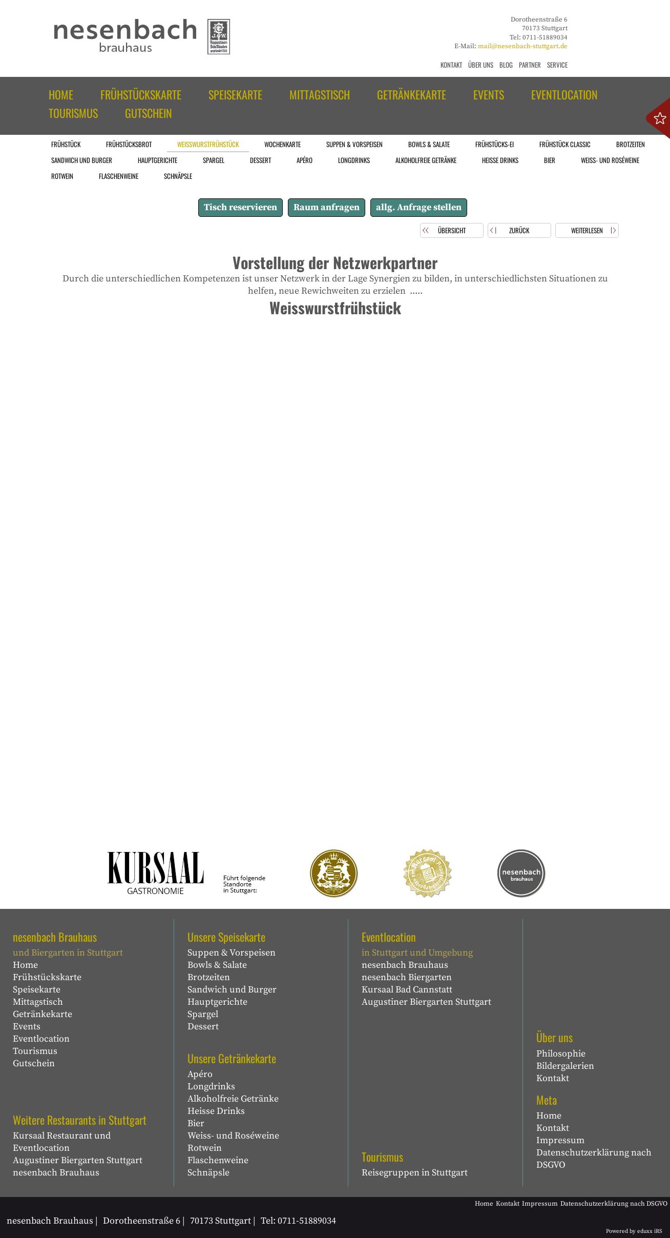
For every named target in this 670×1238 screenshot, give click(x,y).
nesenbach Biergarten (407, 977)
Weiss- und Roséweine (233, 1136)
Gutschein (34, 1063)
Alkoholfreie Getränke (233, 1099)
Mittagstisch (38, 1002)
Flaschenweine (217, 1160)
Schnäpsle (208, 1173)
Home (25, 965)
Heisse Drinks (216, 1111)
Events (26, 1026)
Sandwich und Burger (232, 990)
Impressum (560, 1140)
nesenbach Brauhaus (56, 1173)
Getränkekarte (42, 1014)
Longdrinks (211, 1086)
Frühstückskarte (47, 977)
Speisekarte (36, 990)
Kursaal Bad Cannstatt (407, 990)
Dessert (203, 1026)
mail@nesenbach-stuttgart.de (523, 46)
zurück (519, 230)
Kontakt (552, 1078)
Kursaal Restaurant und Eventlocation (62, 1142)
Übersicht (452, 230)
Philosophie (560, 1054)
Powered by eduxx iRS (634, 1231)
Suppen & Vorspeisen (231, 953)
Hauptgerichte (217, 1002)
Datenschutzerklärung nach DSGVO (594, 1159)
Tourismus (35, 1051)
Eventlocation (41, 1039)
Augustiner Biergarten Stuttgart (77, 1160)
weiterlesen (587, 230)
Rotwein (204, 1148)
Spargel (202, 1014)
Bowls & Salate (217, 965)
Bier (195, 1123)
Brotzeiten (208, 977)
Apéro (200, 1074)
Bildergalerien (565, 1066)
